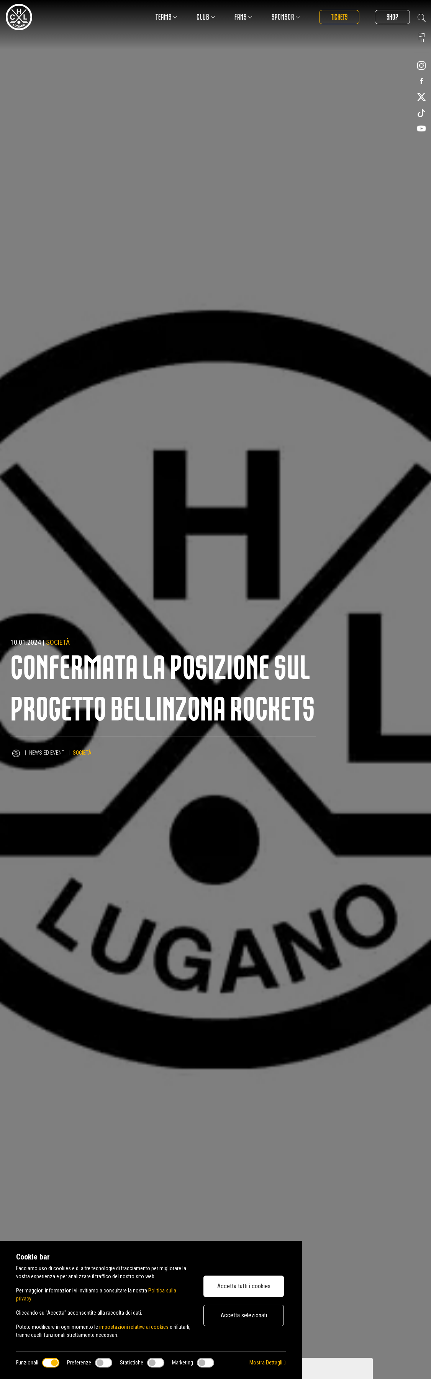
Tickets (339, 17)
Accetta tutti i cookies (243, 1286)
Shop (392, 17)
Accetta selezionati (244, 1315)
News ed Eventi (47, 753)
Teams (166, 17)
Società (58, 642)
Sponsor (286, 17)
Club (206, 17)
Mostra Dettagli (267, 1362)
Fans (243, 17)
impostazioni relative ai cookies (134, 1327)
